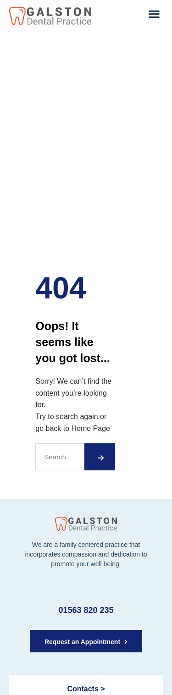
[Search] (99, 456)
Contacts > (86, 689)
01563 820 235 (85, 610)
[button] (154, 13)
